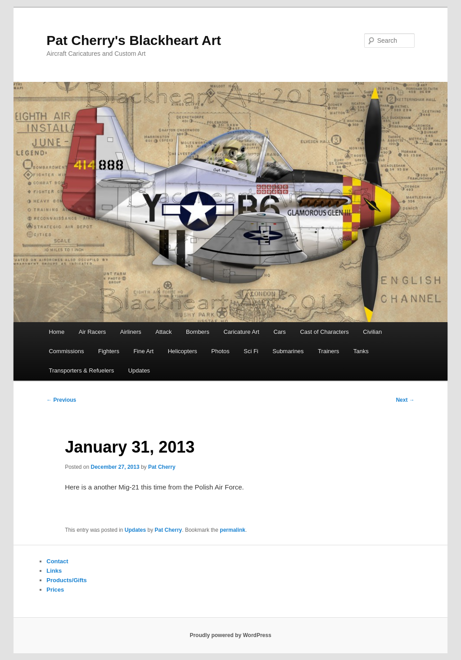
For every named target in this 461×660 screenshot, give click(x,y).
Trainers (328, 351)
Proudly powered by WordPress (230, 635)
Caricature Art (241, 331)
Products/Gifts (66, 580)
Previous (61, 400)
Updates (139, 370)
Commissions (66, 351)
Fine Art (143, 351)
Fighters (108, 351)
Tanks (361, 351)
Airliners (130, 331)
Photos (220, 351)
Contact (57, 561)
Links (54, 570)
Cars (279, 331)
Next (405, 400)
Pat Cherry (162, 467)
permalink (232, 530)
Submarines (287, 351)
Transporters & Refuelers (81, 370)
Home (56, 331)
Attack (163, 331)
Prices (55, 589)
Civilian (372, 331)
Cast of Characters (324, 331)
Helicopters (182, 351)
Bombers (197, 331)
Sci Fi (251, 351)
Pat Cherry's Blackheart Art (133, 40)
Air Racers (92, 331)
